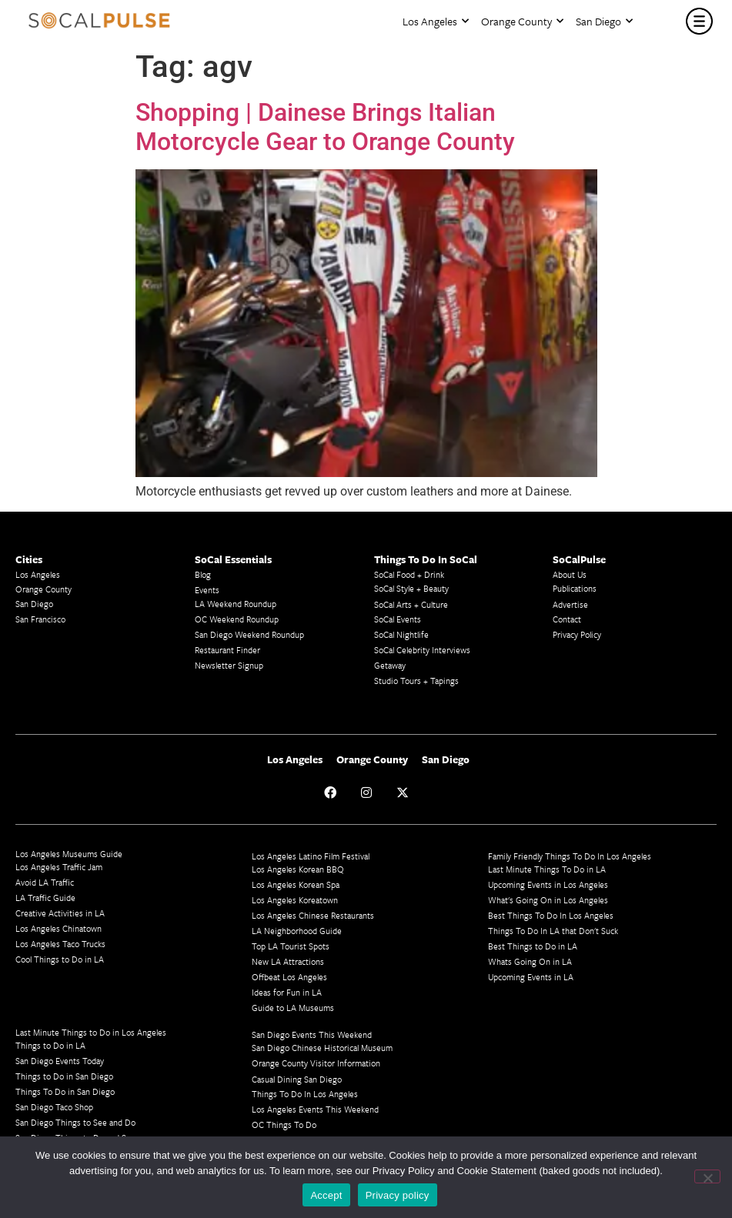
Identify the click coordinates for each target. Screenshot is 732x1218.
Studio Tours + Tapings (416, 680)
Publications (575, 588)
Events (207, 589)
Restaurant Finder (227, 649)
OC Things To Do (284, 1124)
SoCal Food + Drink (409, 574)
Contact (567, 619)
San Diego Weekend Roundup (249, 634)
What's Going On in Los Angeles (548, 899)
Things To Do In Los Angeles (305, 1093)
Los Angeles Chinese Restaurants (313, 915)
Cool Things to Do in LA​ (59, 959)
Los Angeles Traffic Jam (58, 866)
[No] (707, 1176)
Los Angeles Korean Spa (295, 884)
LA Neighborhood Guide (297, 930)
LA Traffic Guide (45, 897)
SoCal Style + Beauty (411, 588)
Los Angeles (436, 21)
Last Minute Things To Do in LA (547, 869)
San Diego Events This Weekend (312, 1034)
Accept (326, 1195)
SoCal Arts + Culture (411, 604)
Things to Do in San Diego (64, 1076)
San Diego (604, 21)
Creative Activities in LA (60, 912)
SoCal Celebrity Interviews (422, 649)
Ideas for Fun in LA (287, 992)
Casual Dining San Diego (297, 1079)
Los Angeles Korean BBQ (298, 869)
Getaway (390, 665)
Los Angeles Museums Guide (68, 853)
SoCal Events (397, 619)
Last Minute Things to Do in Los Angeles (90, 1032)
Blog (203, 574)
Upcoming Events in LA (530, 976)
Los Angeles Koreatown (295, 899)
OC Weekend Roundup (237, 619)
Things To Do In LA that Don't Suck (553, 930)
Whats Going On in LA (530, 961)
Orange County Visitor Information (316, 1063)
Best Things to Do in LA (532, 946)
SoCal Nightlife (401, 634)
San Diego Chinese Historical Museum (322, 1047)
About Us (570, 574)
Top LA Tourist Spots (290, 946)
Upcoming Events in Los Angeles (548, 884)
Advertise (570, 604)
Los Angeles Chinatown (58, 928)
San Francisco (40, 619)
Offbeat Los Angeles (289, 976)
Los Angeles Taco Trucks (60, 943)
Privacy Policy (577, 634)
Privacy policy (398, 1195)
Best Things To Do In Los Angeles (550, 915)
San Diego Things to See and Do (75, 1122)
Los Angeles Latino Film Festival (310, 856)
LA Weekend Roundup (235, 603)
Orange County (522, 21)
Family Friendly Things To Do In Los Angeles (569, 856)
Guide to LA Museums (293, 1007)
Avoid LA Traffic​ (44, 882)
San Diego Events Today (59, 1060)
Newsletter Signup (229, 665)
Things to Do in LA (50, 1045)
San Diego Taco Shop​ (54, 1106)
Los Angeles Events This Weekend (315, 1109)
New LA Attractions (288, 961)
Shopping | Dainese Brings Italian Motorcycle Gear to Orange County (325, 127)
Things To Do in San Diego (65, 1091)
